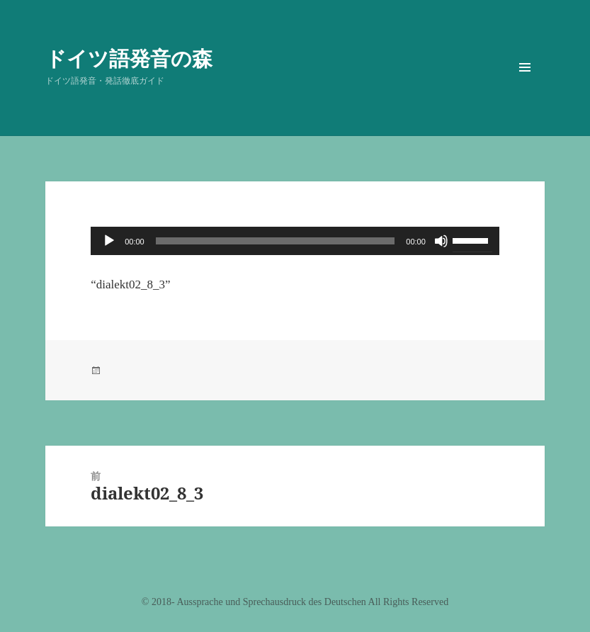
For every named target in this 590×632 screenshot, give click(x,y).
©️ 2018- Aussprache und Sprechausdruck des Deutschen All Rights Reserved (295, 602)
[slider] (275, 240)
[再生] (109, 241)
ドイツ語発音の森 (128, 58)
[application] (295, 241)
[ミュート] (441, 241)
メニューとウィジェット (525, 87)
